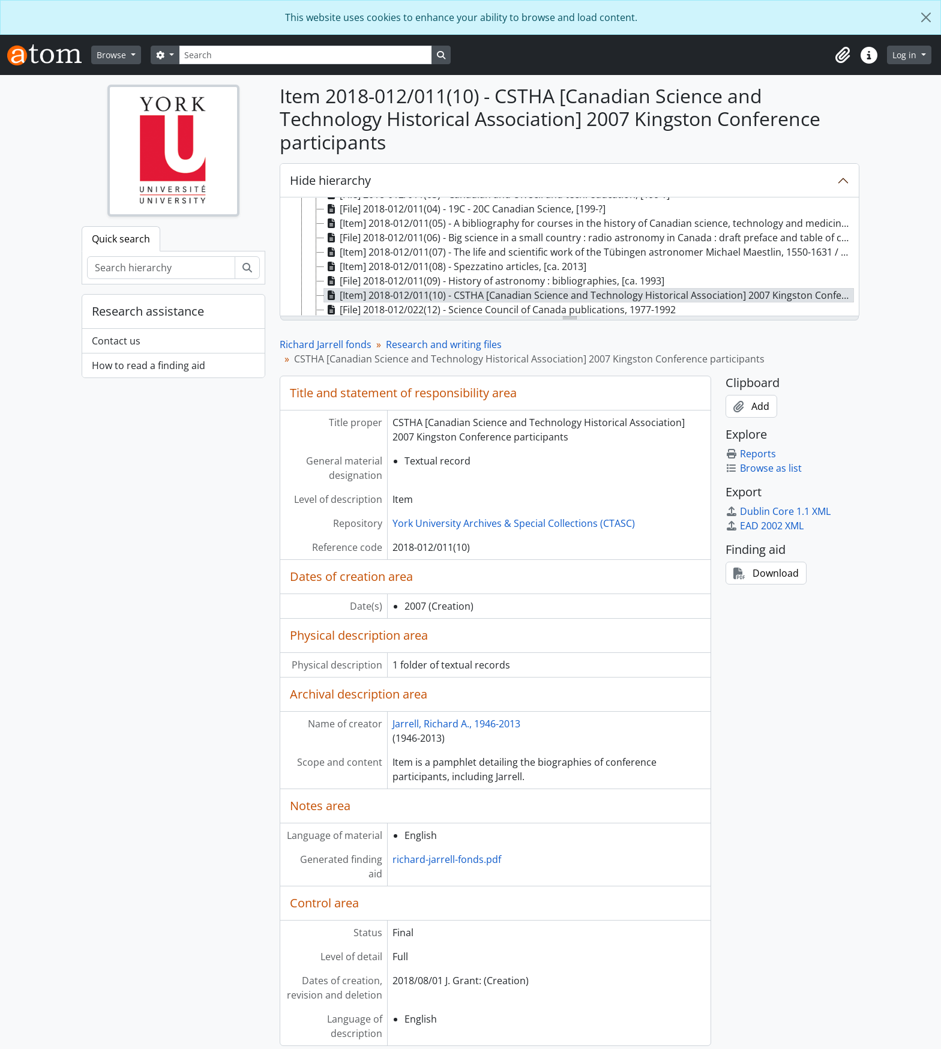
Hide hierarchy (330, 180)
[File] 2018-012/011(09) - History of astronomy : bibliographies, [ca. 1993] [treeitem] (494, 281)
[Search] (305, 55)
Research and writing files (444, 344)
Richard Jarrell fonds (325, 344)
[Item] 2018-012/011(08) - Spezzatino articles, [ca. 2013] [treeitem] (455, 266)
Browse (112, 55)
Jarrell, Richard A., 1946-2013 (456, 723)
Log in (905, 55)
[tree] (569, 257)
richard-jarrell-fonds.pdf (446, 859)
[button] (842, 55)
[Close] (926, 17)
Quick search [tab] (121, 238)
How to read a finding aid (148, 365)
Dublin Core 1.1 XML (778, 511)
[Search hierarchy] (161, 267)
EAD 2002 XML (765, 525)
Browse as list (764, 468)
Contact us (116, 340)
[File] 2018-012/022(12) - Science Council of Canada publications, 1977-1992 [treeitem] (500, 309)
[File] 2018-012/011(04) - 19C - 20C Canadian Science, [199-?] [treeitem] (465, 209)
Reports (751, 453)
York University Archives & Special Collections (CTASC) (513, 523)
